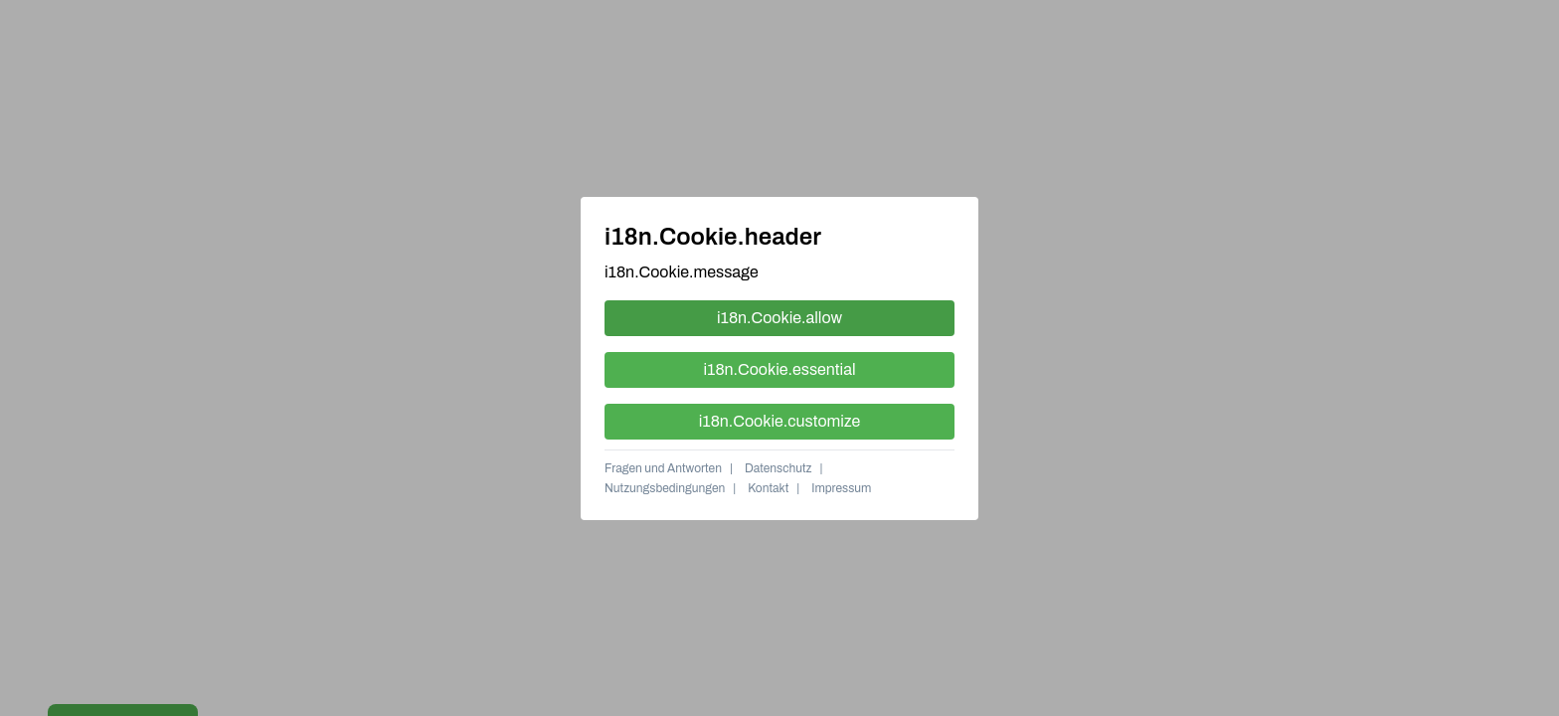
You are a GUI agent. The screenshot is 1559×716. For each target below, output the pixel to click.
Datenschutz (778, 468)
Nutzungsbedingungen (665, 488)
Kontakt (768, 488)
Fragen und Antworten (663, 468)
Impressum (841, 488)
